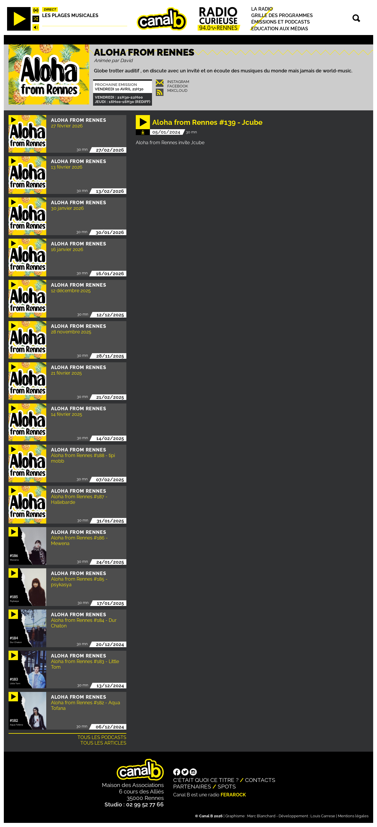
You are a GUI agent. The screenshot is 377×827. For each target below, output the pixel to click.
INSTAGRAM (178, 81)
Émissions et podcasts (280, 22)
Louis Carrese (322, 816)
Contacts (260, 780)
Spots (227, 786)
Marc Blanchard (261, 816)
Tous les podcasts (101, 737)
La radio (262, 9)
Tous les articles (103, 743)
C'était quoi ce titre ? (206, 780)
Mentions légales (353, 816)
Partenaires (192, 786)
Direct (50, 9)
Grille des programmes (282, 15)
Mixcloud (177, 90)
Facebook (177, 86)
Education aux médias (279, 28)
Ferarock (233, 795)
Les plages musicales (70, 15)
